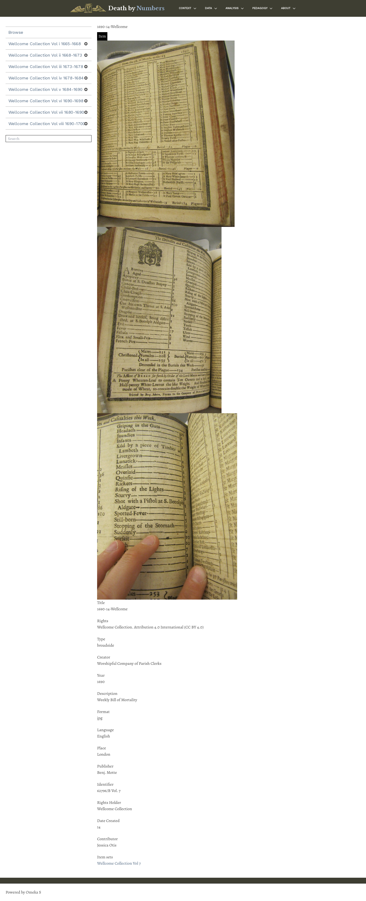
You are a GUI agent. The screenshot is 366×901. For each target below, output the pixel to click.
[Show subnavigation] (86, 43)
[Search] (49, 138)
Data (211, 8)
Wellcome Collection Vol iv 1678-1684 (46, 77)
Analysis (234, 8)
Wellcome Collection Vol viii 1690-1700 (46, 123)
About (288, 8)
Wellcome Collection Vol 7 (119, 863)
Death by (136, 8)
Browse (15, 32)
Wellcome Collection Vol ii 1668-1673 (45, 55)
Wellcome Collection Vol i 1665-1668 (44, 43)
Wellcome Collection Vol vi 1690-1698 (45, 100)
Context (188, 8)
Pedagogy (262, 8)
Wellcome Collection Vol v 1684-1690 (45, 89)
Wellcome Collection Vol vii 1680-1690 (46, 112)
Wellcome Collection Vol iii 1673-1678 (45, 66)
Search (88, 139)
